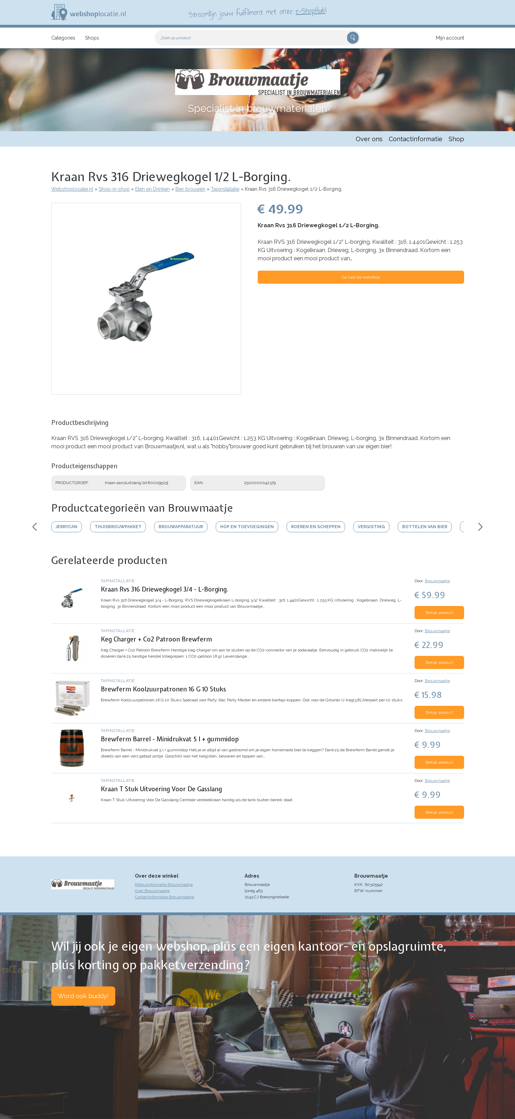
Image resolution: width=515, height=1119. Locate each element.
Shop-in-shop (114, 189)
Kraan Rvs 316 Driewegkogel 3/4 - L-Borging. (164, 589)
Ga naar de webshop (361, 277)
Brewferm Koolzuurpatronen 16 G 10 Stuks (163, 689)
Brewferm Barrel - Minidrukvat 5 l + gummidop (170, 739)
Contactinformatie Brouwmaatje (164, 897)
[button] (146, 391)
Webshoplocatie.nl (72, 189)
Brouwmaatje (437, 580)
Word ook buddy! (83, 996)
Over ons (369, 139)
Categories (63, 38)
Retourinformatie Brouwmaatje (164, 884)
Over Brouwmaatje (152, 890)
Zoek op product (176, 37)
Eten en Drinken (152, 189)
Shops (92, 38)
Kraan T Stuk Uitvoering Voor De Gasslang (161, 789)
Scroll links (35, 527)
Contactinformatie (415, 139)
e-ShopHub (310, 10)
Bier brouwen (190, 189)
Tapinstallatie (225, 189)
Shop (456, 139)
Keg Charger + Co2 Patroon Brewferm (156, 639)
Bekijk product (439, 612)
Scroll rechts (480, 527)
